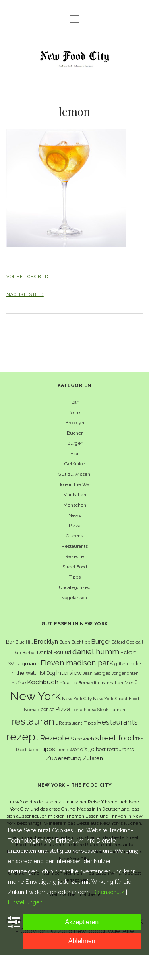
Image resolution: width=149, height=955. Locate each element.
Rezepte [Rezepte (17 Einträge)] (54, 738)
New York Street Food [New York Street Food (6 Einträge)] (116, 698)
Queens (74, 536)
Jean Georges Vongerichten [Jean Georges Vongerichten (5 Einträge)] (111, 673)
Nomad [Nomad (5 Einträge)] (31, 709)
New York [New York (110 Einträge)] (35, 696)
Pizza (75, 525)
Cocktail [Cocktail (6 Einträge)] (134, 642)
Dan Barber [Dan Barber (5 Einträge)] (24, 652)
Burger (74, 443)
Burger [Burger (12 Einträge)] (100, 641)
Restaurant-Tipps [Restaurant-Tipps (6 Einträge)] (77, 723)
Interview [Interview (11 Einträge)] (69, 672)
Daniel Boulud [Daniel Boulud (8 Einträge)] (54, 652)
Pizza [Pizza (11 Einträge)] (63, 709)
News (74, 515)
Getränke (74, 464)
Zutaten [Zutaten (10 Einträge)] (93, 758)
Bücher (75, 433)
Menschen (74, 505)
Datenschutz (108, 892)
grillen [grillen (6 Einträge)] (121, 663)
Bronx (74, 412)
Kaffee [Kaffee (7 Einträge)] (19, 682)
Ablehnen (81, 941)
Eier (74, 453)
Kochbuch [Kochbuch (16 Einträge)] (42, 682)
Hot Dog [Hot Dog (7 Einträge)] (46, 673)
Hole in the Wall (75, 484)
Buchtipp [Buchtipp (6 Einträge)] (80, 642)
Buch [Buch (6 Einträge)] (64, 642)
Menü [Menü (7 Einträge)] (131, 682)
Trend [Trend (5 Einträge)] (62, 749)
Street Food (74, 567)
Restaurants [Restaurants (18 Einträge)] (117, 722)
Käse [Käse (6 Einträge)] (65, 682)
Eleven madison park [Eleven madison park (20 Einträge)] (77, 663)
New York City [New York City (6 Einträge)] (77, 698)
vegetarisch (74, 597)
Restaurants (75, 546)
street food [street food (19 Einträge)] (114, 738)
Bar (74, 402)
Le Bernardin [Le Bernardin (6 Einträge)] (85, 682)
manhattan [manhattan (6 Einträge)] (111, 682)
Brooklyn (74, 422)
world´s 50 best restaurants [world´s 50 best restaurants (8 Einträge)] (102, 749)
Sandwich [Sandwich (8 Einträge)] (82, 739)
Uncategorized (75, 587)
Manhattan (74, 494)
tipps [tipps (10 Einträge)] (48, 749)
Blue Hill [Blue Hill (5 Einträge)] (24, 642)
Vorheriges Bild (27, 276)
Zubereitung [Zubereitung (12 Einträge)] (63, 758)
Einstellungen (25, 902)
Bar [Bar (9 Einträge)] (10, 641)
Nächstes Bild (25, 294)
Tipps (75, 577)
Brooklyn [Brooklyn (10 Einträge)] (46, 641)
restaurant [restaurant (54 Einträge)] (34, 721)
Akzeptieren (82, 922)
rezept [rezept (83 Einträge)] (22, 736)
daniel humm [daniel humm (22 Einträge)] (95, 651)
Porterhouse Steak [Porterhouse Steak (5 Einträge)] (90, 709)
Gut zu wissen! (74, 474)
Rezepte (74, 556)
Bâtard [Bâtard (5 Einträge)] (118, 642)
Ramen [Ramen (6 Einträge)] (117, 709)
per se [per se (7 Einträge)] (47, 709)
